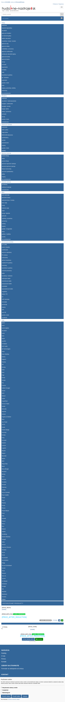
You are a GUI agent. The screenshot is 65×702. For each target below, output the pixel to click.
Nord (3, 476)
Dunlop (4, 367)
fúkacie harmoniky (6, 169)
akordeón (4, 330)
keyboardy (4, 127)
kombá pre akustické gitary (9, 54)
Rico (3, 526)
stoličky (4, 150)
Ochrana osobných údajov (14, 699)
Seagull (4, 539)
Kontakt (3, 661)
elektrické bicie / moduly (8, 200)
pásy (3, 85)
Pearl (3, 500)
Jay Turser (4, 422)
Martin (3, 458)
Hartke (3, 406)
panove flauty (5, 161)
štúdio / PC (5, 294)
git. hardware (5, 77)
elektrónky (4, 90)
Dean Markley (5, 354)
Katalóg (3, 653)
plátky (3, 174)
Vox (3, 589)
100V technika (5, 299)
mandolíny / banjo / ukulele (9, 41)
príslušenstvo (5, 122)
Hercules (4, 409)
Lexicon (4, 445)
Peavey (4, 503)
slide (3, 72)
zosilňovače (5, 249)
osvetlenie (4, 317)
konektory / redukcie (7, 276)
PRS (3, 516)
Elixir (3, 372)
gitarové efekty (6, 46)
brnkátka (4, 69)
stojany (4, 145)
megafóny (4, 291)
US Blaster (4, 581)
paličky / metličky (6, 234)
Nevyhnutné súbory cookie (9, 687)
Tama (3, 570)
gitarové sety (5, 43)
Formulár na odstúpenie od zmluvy (12, 668)
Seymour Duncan (6, 547)
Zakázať (25, 696)
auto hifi (4, 312)
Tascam (4, 573)
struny (3, 62)
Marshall (4, 456)
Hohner (4, 414)
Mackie (4, 450)
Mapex (3, 453)
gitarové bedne (6, 59)
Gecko (3, 390)
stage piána (5, 132)
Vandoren (4, 583)
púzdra (3, 236)
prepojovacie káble (7, 283)
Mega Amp (4, 463)
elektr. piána (5, 129)
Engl (3, 375)
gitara (3, 322)
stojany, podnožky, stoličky (9, 88)
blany (3, 231)
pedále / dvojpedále (7, 229)
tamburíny (4, 221)
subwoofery (5, 257)
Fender (4, 380)
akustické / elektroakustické (9, 101)
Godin (3, 398)
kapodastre (5, 67)
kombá (3, 140)
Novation (4, 482)
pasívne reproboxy (6, 252)
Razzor (4, 521)
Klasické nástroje (6, 182)
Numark (4, 484)
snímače (4, 64)
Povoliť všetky (6, 696)
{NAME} (4, 609)
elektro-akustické (6, 38)
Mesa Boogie (5, 469)
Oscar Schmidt (6, 492)
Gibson (4, 396)
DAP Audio (5, 346)
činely (3, 205)
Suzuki (3, 568)
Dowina (4, 362)
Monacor (4, 471)
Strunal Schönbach (7, 565)
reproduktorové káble (7, 289)
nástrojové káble (6, 278)
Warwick (4, 591)
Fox (3, 382)
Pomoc (3, 659)
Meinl (3, 466)
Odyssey (4, 487)
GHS (3, 393)
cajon (3, 210)
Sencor (4, 544)
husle (3, 333)
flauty (3, 158)
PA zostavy (5, 255)
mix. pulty (4, 244)
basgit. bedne (5, 109)
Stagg (3, 563)
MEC (3, 461)
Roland (4, 529)
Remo (3, 523)
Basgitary (4, 95)
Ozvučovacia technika (7, 242)
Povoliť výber (16, 696)
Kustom (4, 442)
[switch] (1, 687)
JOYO (3, 424)
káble (3, 273)
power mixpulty (6, 247)
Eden (3, 369)
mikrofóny (4, 265)
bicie (3, 336)
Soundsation (5, 560)
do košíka (39, 639)
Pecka (3, 505)
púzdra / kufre (5, 82)
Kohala (3, 435)
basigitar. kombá (6, 106)
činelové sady (5, 208)
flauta (3, 338)
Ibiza (3, 419)
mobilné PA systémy (7, 262)
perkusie (4, 215)
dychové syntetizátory (7, 171)
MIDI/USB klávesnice (7, 135)
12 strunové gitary (6, 35)
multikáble (4, 286)
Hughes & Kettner (6, 416)
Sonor (3, 555)
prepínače (4, 80)
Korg (3, 437)
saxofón (4, 341)
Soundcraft (5, 557)
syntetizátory (5, 137)
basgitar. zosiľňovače (7, 103)
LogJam (4, 448)
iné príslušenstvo (6, 93)
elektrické (4, 25)
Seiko (3, 542)
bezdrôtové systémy (7, 75)
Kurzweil (4, 440)
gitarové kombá (6, 56)
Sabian (3, 531)
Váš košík (32, 18)
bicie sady (4, 202)
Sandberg (4, 534)
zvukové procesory (7, 270)
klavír (3, 325)
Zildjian (4, 599)
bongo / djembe (6, 213)
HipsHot (4, 411)
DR (3, 364)
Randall (4, 518)
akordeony (4, 184)
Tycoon (4, 578)
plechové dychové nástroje (9, 163)
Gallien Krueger (6, 388)
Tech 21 (4, 576)
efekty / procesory (6, 111)
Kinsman (4, 432)
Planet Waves (5, 510)
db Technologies (6, 349)
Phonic (3, 508)
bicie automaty (5, 195)
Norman (4, 479)
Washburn (4, 594)
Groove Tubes (5, 403)
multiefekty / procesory (8, 49)
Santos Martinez (6, 536)
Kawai (3, 427)
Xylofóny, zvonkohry (7, 218)
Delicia (3, 356)
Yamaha (4, 596)
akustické (4, 30)
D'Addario (4, 343)
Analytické (5, 690)
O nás (3, 656)
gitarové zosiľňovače (7, 51)
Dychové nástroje (6, 153)
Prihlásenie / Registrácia (58, 4)
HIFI (3, 309)
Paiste (3, 497)
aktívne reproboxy (6, 260)
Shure (3, 552)
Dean (3, 351)
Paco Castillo (5, 495)
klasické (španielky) (7, 28)
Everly (3, 377)
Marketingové (6, 692)
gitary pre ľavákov (6, 33)
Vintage (4, 586)
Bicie (3, 192)
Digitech (4, 359)
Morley (3, 474)
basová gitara (5, 328)
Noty (3, 320)
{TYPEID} (55, 620)
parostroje (4, 304)
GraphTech (5, 401)
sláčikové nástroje (6, 187)
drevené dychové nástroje (8, 166)
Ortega (3, 489)
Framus (4, 385)
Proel (3, 513)
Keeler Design (5, 429)
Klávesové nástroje (7, 124)
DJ (2, 296)
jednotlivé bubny (6, 197)
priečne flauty (5, 155)
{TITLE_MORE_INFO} (28, 639)
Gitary (3, 22)
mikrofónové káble (6, 281)
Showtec (4, 549)
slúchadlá (4, 302)
